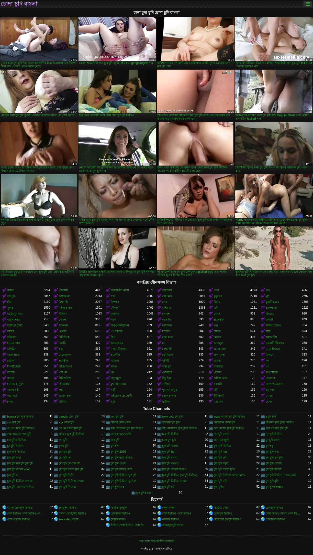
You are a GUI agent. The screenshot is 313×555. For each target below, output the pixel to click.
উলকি (62, 343)
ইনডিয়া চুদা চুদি (171, 422)
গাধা (216, 290)
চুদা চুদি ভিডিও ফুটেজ (123, 481)
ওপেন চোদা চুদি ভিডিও (20, 428)
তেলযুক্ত (167, 372)
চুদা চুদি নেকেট (274, 463)
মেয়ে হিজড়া (273, 349)
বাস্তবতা (218, 366)
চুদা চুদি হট (168, 487)
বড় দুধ (11, 296)
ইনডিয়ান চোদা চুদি (224, 422)
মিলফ (217, 302)
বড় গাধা (270, 390)
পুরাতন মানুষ (169, 390)
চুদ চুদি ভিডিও (15, 446)
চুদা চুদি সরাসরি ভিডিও (20, 487)
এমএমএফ (220, 349)
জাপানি (166, 319)
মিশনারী (63, 302)
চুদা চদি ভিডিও (222, 446)
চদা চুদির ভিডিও (16, 440)
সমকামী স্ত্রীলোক (275, 343)
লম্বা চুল (166, 366)
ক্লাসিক (166, 401)
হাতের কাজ (14, 343)
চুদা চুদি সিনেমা (67, 487)
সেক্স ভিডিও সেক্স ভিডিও (176, 513)
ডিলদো (270, 354)
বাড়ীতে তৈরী (14, 325)
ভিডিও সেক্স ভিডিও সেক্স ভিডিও (129, 525)
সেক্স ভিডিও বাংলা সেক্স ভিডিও (284, 513)
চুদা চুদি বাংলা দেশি (121, 469)
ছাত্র (61, 349)
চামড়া (217, 331)
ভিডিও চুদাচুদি (119, 507)
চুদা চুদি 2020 (118, 451)
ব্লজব (10, 290)
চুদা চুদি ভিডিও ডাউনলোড (229, 475)
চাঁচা (9, 302)
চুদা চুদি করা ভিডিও (122, 457)
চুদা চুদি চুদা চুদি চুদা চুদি (20, 463)
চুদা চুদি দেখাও (170, 463)
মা (163, 343)
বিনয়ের (270, 313)
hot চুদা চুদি (117, 416)
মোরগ (10, 360)
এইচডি (11, 349)
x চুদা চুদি (271, 416)
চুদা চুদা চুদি (65, 451)
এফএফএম (117, 343)
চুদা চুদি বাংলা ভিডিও (174, 469)
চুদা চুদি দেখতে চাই (69, 463)
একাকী (62, 331)
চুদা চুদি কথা (14, 457)
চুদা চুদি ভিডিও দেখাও (71, 481)
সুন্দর (10, 308)
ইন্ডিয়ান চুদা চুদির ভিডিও (280, 422)
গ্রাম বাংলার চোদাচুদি (19, 434)
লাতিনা (115, 360)
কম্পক (10, 372)
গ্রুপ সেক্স (219, 354)
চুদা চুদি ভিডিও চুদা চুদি (123, 475)
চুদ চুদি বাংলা (273, 440)
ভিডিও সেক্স (221, 507)
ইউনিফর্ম (219, 396)
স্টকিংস (63, 313)
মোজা (269, 396)
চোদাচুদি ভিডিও (275, 507)
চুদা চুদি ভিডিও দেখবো (20, 481)
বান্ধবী (269, 319)
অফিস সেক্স (220, 378)
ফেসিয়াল (167, 354)
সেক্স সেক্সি (168, 507)
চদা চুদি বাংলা (221, 434)
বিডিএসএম (65, 366)
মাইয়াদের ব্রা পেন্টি (121, 396)
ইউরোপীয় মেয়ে (120, 290)
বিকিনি (62, 401)
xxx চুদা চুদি (14, 422)
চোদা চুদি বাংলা (18, 4)
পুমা (113, 401)
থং (267, 366)
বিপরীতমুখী (14, 366)
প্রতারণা (270, 378)
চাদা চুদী (115, 440)
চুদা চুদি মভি (220, 481)
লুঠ (267, 296)
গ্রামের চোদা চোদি (121, 434)
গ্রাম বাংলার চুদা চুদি (277, 428)
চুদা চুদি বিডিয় (274, 469)
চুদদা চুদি (63, 446)
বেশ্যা (217, 313)
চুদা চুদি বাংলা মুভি (224, 469)
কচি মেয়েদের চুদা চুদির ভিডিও (179, 428)
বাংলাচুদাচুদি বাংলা (172, 525)
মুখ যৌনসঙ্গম (118, 384)
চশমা (61, 390)
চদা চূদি (63, 440)
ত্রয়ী (216, 308)
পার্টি (113, 390)
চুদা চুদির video (274, 487)
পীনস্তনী (63, 290)
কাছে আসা (13, 354)
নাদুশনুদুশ (116, 378)
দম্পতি (166, 331)
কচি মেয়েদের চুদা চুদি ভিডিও (127, 428)
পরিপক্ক (63, 372)
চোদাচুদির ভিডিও (120, 513)
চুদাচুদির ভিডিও (68, 507)
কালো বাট (13, 390)
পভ (216, 325)
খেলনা (63, 319)
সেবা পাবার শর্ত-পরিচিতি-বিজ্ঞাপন (156, 541)
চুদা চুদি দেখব (118, 463)
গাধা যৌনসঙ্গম (119, 349)
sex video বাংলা (68, 519)
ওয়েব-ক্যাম (65, 396)
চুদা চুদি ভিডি (66, 475)
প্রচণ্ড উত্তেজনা (274, 384)
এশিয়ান (166, 308)
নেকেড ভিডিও (170, 519)
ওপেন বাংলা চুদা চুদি (70, 428)
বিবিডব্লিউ (65, 378)
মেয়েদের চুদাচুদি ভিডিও (227, 519)
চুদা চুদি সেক (118, 487)
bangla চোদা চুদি (68, 416)
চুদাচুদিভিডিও (118, 519)
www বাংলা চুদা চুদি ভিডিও (229, 416)
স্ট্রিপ (113, 337)
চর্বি (216, 390)
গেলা (269, 401)
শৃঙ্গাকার (115, 313)
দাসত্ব (114, 366)
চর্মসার (217, 337)
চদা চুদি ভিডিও (274, 434)
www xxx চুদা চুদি (172, 416)
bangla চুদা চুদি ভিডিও (20, 416)
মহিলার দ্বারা (66, 308)
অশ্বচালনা (64, 296)
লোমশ (166, 313)
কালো (10, 331)
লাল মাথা (167, 337)
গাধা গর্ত (12, 396)
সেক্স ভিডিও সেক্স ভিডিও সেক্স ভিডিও (25, 513)
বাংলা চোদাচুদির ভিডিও (72, 513)
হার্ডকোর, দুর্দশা (15, 384)
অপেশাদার (272, 308)
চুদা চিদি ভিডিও (16, 451)
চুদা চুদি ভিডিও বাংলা (174, 481)
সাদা (113, 296)
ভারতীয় (63, 360)
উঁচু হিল (166, 378)
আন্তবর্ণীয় (271, 337)
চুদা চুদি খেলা (169, 457)
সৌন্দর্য (115, 308)
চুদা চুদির (219, 487)
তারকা (217, 360)
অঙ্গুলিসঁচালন (120, 325)
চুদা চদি (115, 446)
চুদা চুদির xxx (143, 492)
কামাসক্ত (167, 325)
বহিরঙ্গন (11, 337)
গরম (113, 319)
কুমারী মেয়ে (272, 302)
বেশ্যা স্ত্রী (167, 349)
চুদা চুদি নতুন (221, 463)
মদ (267, 360)
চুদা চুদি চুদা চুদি (274, 457)
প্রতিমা (217, 372)
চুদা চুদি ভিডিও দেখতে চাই (281, 475)
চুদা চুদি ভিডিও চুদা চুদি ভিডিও (179, 475)
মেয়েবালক (65, 354)
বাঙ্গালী (218, 384)
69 (112, 372)
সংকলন (63, 325)
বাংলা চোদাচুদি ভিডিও (20, 507)
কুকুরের (218, 296)
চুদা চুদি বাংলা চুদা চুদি (71, 469)
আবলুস (218, 343)
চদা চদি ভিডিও (170, 434)
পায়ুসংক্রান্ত (13, 319)
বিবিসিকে (64, 337)
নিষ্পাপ (115, 302)
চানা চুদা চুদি (169, 440)
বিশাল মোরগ (273, 325)
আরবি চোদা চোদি (121, 422)
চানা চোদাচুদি (221, 440)
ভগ (268, 290)
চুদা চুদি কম (65, 457)
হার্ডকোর (167, 290)
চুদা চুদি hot (220, 451)
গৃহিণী (165, 360)
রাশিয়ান (166, 384)
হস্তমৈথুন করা (14, 313)
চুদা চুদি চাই (220, 457)
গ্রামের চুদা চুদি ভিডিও (71, 434)
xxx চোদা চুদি (66, 422)
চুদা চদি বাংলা (170, 446)
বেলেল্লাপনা (169, 396)
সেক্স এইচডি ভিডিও (18, 519)
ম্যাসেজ (218, 401)
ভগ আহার (272, 372)
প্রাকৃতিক (219, 319)
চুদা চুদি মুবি (272, 481)
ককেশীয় (115, 354)
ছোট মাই (167, 296)
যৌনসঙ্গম (64, 384)
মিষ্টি (268, 331)
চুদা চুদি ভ (12, 475)
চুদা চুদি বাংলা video (19, 469)
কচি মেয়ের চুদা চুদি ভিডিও (229, 428)
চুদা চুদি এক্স (272, 451)
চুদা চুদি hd (168, 451)
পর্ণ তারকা (116, 331)
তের (164, 302)
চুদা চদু (269, 446)
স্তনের (10, 378)
